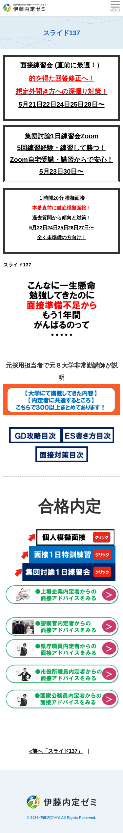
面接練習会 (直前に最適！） (62, 78)
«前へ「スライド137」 (56, 751)
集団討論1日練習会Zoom (62, 136)
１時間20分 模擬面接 (61, 198)
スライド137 (17, 264)
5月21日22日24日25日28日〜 (61, 104)
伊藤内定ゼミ (50, 818)
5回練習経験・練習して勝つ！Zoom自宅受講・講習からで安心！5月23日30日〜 (61, 159)
